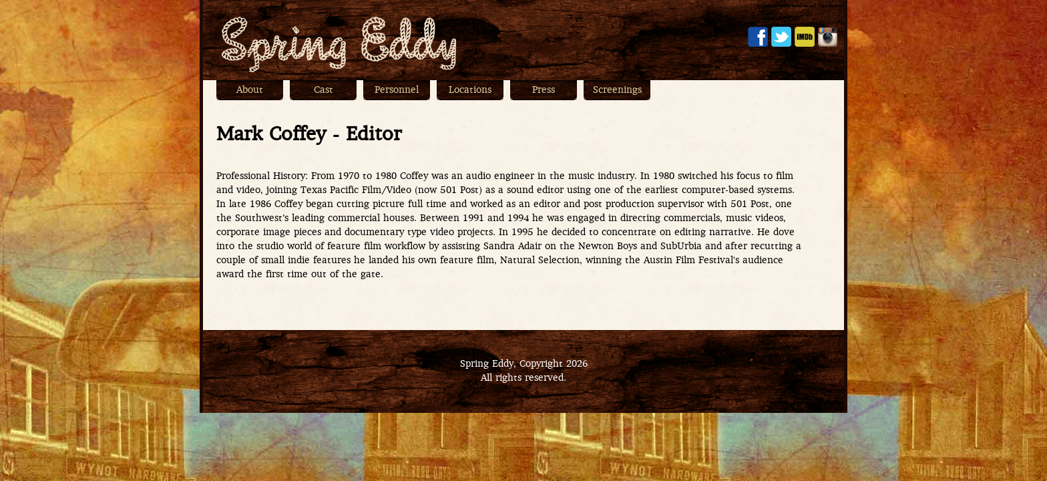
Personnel (397, 91)
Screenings (617, 91)
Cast (323, 91)
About (249, 91)
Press (543, 91)
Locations (470, 91)
